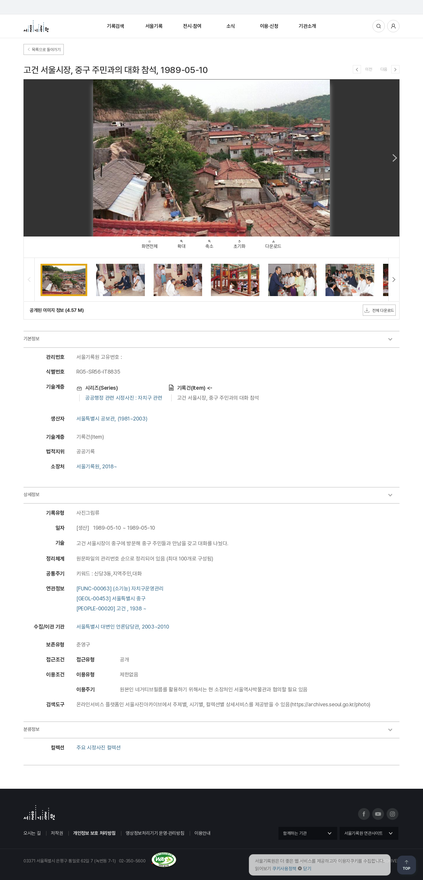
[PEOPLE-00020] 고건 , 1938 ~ (111, 608)
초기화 (240, 243)
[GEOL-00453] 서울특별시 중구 (111, 598)
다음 (383, 69)
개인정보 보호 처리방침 (94, 833)
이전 (368, 69)
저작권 (57, 833)
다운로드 (273, 243)
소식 (230, 26)
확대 (181, 243)
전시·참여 (192, 26)
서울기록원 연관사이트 (363, 833)
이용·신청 (269, 26)
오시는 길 (32, 833)
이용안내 (202, 833)
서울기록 (154, 26)
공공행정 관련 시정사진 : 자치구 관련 (123, 398)
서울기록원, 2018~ (96, 466)
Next (395, 158)
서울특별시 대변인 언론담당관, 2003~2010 (122, 627)
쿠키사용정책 (284, 868)
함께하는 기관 (295, 833)
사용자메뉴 (393, 26)
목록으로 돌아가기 (44, 49)
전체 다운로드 (379, 310)
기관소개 (307, 26)
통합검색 (378, 26)
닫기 (307, 868)
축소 (209, 243)
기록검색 (115, 26)
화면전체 (150, 243)
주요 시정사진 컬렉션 (98, 747)
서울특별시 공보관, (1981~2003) (111, 418)
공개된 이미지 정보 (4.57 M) (57, 310)
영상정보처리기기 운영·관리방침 (155, 833)
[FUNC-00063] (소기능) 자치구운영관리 (120, 588)
